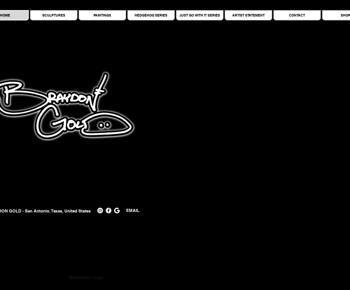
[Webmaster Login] (86, 277)
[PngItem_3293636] (117, 210)
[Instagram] (100, 210)
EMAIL (131, 210)
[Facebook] (108, 210)
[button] (248, 119)
